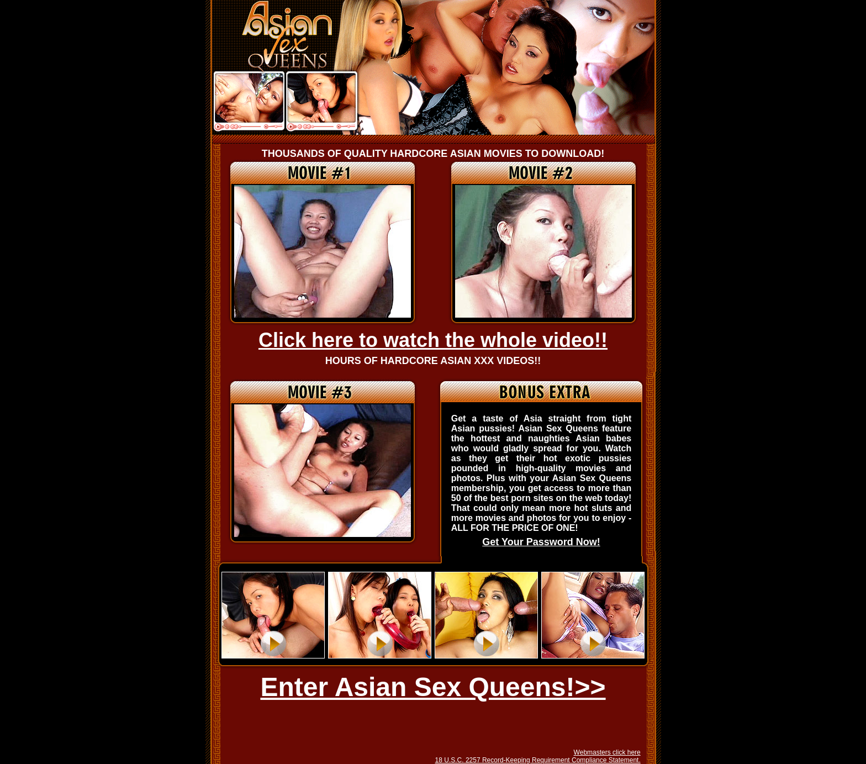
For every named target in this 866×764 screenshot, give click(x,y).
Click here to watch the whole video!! (433, 340)
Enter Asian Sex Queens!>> (432, 687)
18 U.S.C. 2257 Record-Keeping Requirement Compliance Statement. (538, 760)
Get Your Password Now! (541, 541)
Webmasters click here (607, 752)
